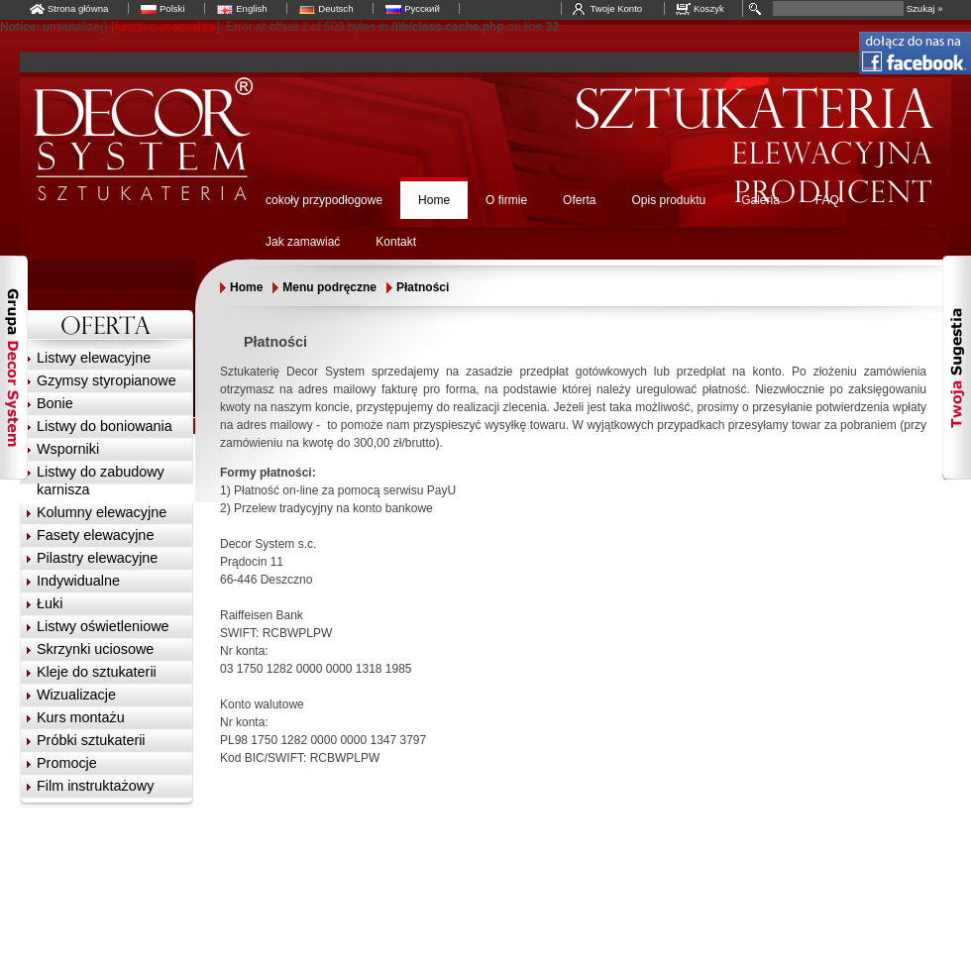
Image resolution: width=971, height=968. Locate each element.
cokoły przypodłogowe (324, 200)
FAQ (827, 200)
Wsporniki (68, 449)
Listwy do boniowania (104, 426)
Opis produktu (668, 200)
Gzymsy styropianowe (106, 380)
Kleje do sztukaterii (97, 672)
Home (434, 200)
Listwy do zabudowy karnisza (100, 480)
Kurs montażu (81, 717)
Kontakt (396, 242)
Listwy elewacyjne (94, 358)
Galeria (760, 200)
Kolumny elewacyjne (101, 512)
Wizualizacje (76, 694)
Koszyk (709, 8)
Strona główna (78, 8)
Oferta (579, 200)
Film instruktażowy (95, 786)
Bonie (55, 403)
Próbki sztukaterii (91, 740)
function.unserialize (165, 27)
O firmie (506, 200)
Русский (422, 8)
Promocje (67, 763)
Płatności (422, 287)
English (251, 8)
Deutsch (335, 8)
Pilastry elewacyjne (97, 558)
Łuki (49, 603)
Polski (172, 8)
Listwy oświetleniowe (103, 626)
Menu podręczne (329, 287)
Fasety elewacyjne (95, 535)
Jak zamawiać (303, 242)
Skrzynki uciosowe (95, 649)
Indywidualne (78, 581)
